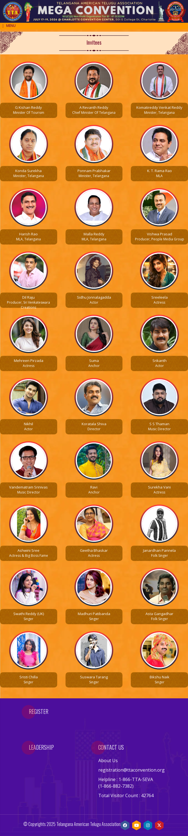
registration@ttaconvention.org (131, 770)
